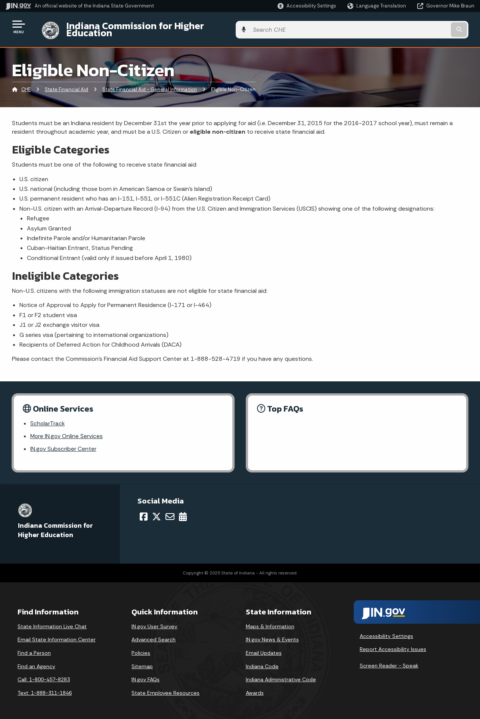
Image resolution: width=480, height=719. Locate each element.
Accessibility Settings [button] (386, 631)
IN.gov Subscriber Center (63, 444)
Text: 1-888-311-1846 (45, 688)
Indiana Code (262, 661)
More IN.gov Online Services (67, 431)
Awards (255, 688)
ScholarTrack (47, 418)
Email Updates (264, 648)
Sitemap (142, 661)
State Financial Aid (66, 84)
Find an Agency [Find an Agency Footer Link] (36, 661)
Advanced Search (153, 635)
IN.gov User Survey (154, 622)
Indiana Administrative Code (281, 675)
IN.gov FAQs (145, 675)
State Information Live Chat (52, 622)
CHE (26, 84)
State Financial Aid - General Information (149, 84)
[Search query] (421, 26)
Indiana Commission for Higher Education (151, 26)
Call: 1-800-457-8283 (44, 675)
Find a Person (34, 648)
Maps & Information (270, 622)
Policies (140, 648)
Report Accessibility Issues (393, 644)
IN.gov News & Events (272, 635)
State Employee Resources (165, 688)
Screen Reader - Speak (389, 661)
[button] (307, 5)
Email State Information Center (57, 635)
